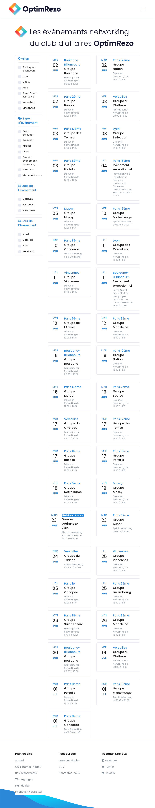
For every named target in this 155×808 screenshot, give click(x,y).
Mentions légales (69, 760)
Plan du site (22, 785)
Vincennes (29, 107)
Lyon (25, 76)
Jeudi (26, 245)
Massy (26, 81)
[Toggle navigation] (143, 9)
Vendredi (28, 251)
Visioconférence (32, 175)
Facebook (109, 760)
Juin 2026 (28, 204)
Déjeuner (28, 140)
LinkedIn (108, 773)
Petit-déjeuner (28, 133)
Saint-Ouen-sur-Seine (30, 95)
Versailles (28, 102)
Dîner (26, 151)
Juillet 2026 (29, 210)
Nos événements (26, 773)
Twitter (108, 767)
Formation (29, 169)
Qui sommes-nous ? (28, 767)
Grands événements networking (30, 161)
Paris (25, 87)
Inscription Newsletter (28, 792)
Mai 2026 (28, 198)
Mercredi (28, 239)
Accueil (19, 760)
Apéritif (27, 145)
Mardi (26, 234)
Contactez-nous (69, 773)
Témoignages (24, 779)
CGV (61, 767)
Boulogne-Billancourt (29, 69)
